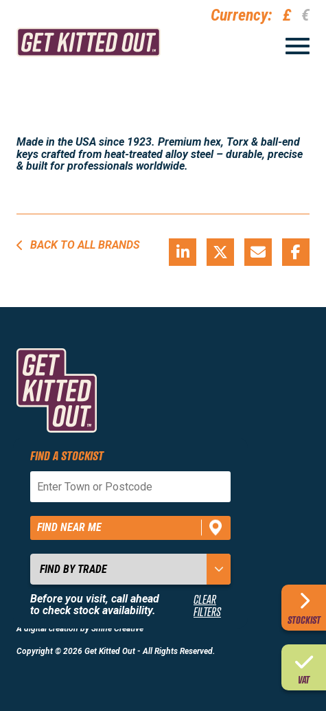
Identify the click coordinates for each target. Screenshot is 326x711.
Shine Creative (117, 628)
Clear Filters (207, 605)
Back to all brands (78, 244)
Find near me (69, 527)
